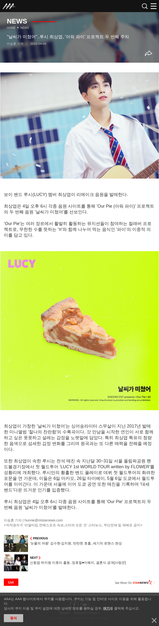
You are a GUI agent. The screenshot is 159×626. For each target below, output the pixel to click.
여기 (106, 608)
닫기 (154, 620)
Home (11, 28)
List (11, 582)
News (24, 28)
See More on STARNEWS (135, 582)
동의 (13, 618)
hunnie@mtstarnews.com (44, 520)
